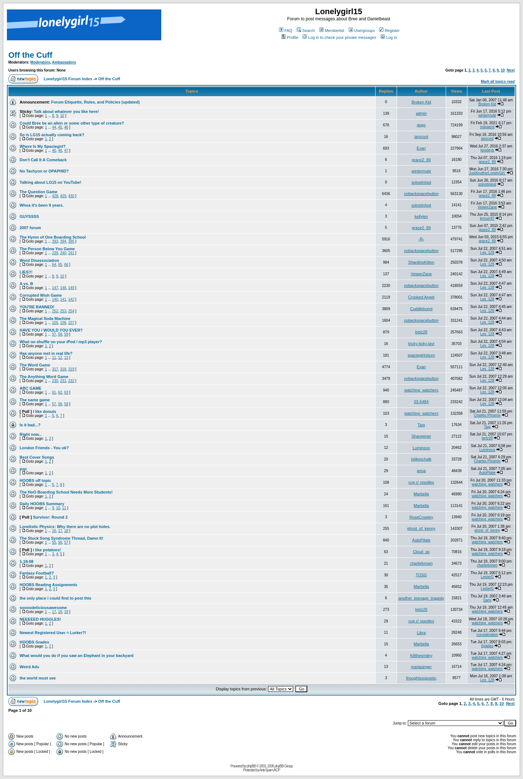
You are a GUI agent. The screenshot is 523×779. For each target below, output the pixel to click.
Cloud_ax (421, 551)
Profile (289, 37)
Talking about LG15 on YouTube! (50, 182)
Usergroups (362, 30)
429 (63, 196)
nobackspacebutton (421, 193)
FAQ (285, 30)
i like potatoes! (47, 550)
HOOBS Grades (34, 642)
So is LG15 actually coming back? (52, 135)
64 (54, 265)
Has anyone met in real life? (46, 353)
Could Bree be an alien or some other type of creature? (72, 123)
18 (66, 531)
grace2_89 (421, 160)
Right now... (31, 434)
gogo (421, 125)
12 (60, 358)
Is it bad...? (30, 425)
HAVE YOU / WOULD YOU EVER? (51, 330)
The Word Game (35, 365)
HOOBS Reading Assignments (48, 585)
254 (71, 311)
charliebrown (421, 563)
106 (63, 323)
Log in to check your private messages (339, 37)
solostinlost (421, 182)
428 (55, 196)
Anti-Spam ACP (269, 770)
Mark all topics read (498, 82)
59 (66, 334)
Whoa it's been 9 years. (42, 205)
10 (503, 70)
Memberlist (331, 30)
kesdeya (487, 150)
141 (63, 299)
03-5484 (421, 401)
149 (71, 288)
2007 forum (30, 228)
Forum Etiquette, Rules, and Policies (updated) (95, 102)
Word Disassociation (39, 260)
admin (421, 113)
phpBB (251, 766)
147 (55, 288)
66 (66, 265)
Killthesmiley (421, 655)
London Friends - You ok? (44, 448)
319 (71, 369)
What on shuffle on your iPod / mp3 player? (61, 342)
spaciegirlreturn (421, 355)
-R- (421, 239)
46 (66, 127)
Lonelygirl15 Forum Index (68, 79)
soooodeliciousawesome (43, 607)
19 (66, 612)
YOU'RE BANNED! (37, 307)
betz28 (421, 332)
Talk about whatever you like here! (66, 111)
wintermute (487, 115)
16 (54, 531)
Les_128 (487, 253)
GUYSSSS (29, 216)
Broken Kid (421, 102)
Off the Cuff (30, 55)
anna (421, 470)
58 (60, 334)
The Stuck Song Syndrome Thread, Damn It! (61, 538)
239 (55, 253)
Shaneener (421, 436)
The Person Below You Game (47, 249)
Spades (487, 646)
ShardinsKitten (421, 262)
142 (71, 299)
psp (23, 469)
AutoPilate (487, 473)
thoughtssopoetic (421, 678)
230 (55, 381)
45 (60, 127)
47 (66, 151)
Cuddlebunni (421, 309)
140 (55, 299)
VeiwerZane (487, 207)
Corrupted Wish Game (41, 295)
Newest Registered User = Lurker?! (53, 632)
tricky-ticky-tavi (421, 343)
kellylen (421, 216)
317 (55, 369)
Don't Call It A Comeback (43, 160)
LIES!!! (26, 272)
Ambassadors (64, 62)
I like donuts (44, 411)
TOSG (421, 575)
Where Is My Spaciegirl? (43, 146)
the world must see (38, 678)
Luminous (421, 448)
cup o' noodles (421, 482)
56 (60, 542)
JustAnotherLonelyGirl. (487, 173)
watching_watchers (421, 390)
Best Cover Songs (37, 457)
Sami (487, 600)
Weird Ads (29, 667)
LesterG (487, 577)
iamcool (421, 136)
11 (54, 358)
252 (55, 311)
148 (63, 288)
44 (54, 127)
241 (71, 253)
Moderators (40, 62)
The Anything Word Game (44, 376)
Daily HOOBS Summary (42, 504)
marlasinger (421, 667)
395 (71, 241)
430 (71, 196)
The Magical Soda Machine (45, 318)
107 (71, 323)
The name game (35, 400)
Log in (389, 37)
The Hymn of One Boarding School (53, 237)
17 (60, 531)
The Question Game (38, 192)
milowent (487, 127)
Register (389, 30)
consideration (487, 635)
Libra (421, 632)
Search (306, 30)
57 (54, 334)
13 (66, 358)
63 (66, 392)
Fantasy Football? (37, 573)
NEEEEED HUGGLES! (40, 619)
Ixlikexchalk (421, 459)
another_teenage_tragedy (421, 598)
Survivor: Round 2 (50, 517)
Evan (421, 148)
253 (63, 311)
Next (511, 70)
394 (63, 241)
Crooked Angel (421, 297)
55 (54, 542)
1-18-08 (26, 561)
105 (55, 323)
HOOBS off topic (35, 480)
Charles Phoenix (487, 415)
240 (63, 253)
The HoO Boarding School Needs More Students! (66, 492)
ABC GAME (30, 388)
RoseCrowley (421, 517)
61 (54, 392)
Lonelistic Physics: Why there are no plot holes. (65, 526)
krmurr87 (487, 218)
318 (63, 369)
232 (71, 381)
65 (60, 265)
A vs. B (26, 283)
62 (60, 392)
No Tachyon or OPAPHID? (44, 171)
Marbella (421, 494)
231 (63, 381)
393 (55, 241)
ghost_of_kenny (421, 528)
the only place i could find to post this (55, 598)
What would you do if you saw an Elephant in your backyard (77, 655)
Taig (421, 425)
